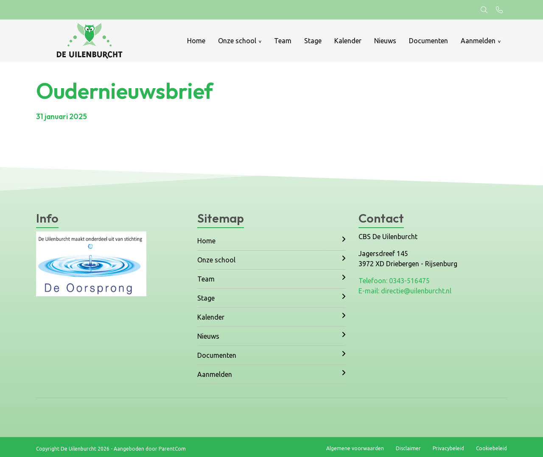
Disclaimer (408, 448)
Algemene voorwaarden (355, 448)
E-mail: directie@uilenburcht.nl (404, 291)
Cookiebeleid (491, 448)
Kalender (347, 41)
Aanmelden (478, 41)
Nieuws (385, 41)
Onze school (237, 41)
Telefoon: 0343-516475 (394, 280)
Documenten (428, 41)
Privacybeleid (448, 448)
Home (196, 41)
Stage (313, 41)
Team (282, 41)
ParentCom (172, 448)
